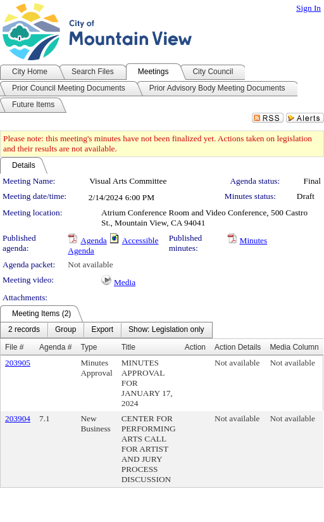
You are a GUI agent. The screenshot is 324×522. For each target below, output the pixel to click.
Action (195, 347)
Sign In (308, 8)
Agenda (93, 240)
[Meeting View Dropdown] (166, 330)
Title (128, 347)
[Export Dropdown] (102, 330)
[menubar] (106, 330)
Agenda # (55, 347)
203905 (17, 362)
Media (124, 282)
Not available (90, 264)
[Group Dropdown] (65, 330)
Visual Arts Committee (127, 181)
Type (88, 347)
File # (14, 347)
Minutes (254, 240)
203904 (17, 418)
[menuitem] (24, 330)
